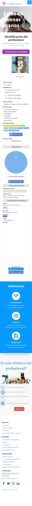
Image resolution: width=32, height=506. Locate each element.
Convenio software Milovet (11, 459)
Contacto (5, 430)
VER (5, 216)
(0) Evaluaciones (16, 265)
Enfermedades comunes (10, 447)
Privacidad (6, 425)
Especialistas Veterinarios (11, 440)
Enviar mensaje (16, 134)
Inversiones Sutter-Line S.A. (11, 433)
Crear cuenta (7, 464)
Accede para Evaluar (16, 181)
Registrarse (19, 409)
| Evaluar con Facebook (16, 272)
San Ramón (21, 43)
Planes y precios (8, 457)
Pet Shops (6, 445)
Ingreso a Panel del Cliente (11, 467)
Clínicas (5, 442)
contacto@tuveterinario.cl (10, 478)
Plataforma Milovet (9, 462)
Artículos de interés (9, 450)
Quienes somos (8, 428)
